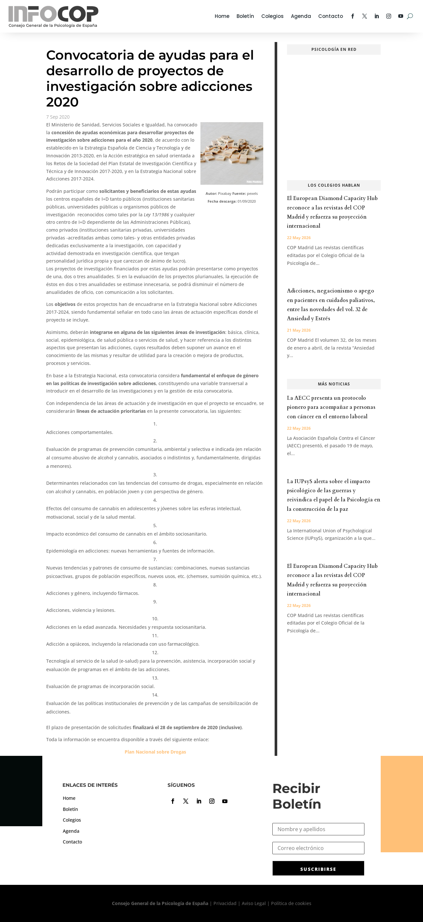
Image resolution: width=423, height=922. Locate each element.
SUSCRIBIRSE (318, 869)
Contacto (330, 16)
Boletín (245, 16)
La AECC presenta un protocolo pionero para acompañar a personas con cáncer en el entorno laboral (331, 407)
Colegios (272, 16)
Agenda (301, 16)
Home (222, 16)
